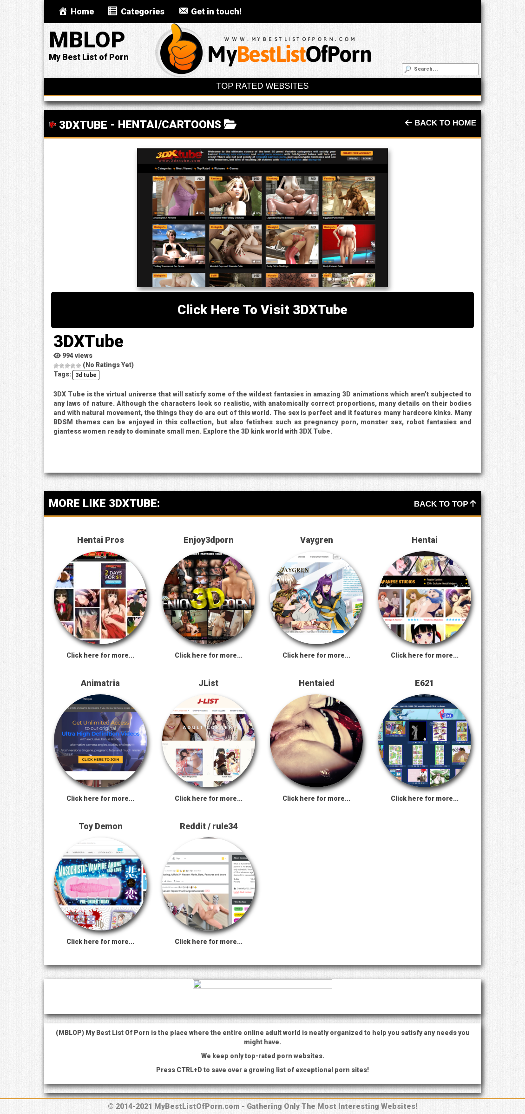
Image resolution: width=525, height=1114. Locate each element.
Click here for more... (100, 655)
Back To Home (440, 123)
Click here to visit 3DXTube (262, 309)
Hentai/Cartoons (169, 124)
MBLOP (87, 39)
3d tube (86, 375)
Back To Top (445, 504)
